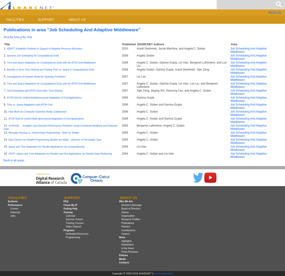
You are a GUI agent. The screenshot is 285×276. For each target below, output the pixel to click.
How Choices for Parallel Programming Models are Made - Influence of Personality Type (54, 139)
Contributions (128, 230)
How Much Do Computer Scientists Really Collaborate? (37, 111)
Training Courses (75, 223)
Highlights (126, 241)
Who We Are (126, 201)
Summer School (74, 219)
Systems (13, 201)
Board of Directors (130, 208)
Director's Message (131, 205)
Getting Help (70, 208)
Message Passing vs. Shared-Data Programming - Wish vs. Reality (43, 132)
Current (14, 208)
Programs (68, 230)
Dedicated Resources (77, 234)
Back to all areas (14, 160)
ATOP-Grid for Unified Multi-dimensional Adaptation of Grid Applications (46, 118)
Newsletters (127, 244)
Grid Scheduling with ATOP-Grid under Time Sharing (34, 90)
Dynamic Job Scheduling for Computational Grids (33, 55)
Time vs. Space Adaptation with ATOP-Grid (29, 104)
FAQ (65, 201)
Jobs (12, 216)
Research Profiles (130, 219)
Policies (123, 255)
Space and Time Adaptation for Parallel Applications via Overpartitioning (46, 146)
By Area (14, 37)
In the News (127, 248)
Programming (73, 237)
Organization (128, 216)
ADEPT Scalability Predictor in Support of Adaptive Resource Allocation (44, 48)
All (5, 37)
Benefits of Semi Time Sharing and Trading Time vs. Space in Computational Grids (50, 69)
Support (46, 19)
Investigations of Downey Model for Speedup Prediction (36, 76)
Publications (127, 223)
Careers (125, 234)
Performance (15, 205)
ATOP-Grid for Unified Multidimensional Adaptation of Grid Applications (44, 97)
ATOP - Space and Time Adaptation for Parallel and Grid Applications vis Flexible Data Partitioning (60, 153)
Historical (15, 212)
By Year (27, 37)
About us (77, 19)
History (125, 212)
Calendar (70, 216)
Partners (125, 226)
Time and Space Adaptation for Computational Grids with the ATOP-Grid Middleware (51, 62)
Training (68, 212)
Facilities (15, 19)
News (122, 237)
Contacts (124, 262)
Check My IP (70, 205)
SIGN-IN (274, 12)
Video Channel (73, 226)
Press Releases (129, 252)
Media (122, 259)
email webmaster (163, 273)
